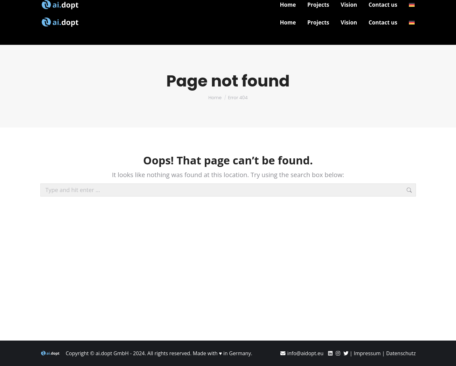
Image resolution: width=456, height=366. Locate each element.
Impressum (367, 353)
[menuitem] (412, 22)
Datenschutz (401, 353)
